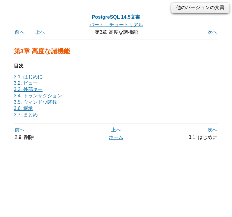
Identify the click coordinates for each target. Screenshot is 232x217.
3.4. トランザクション (38, 95)
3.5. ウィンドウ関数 (35, 102)
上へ (40, 32)
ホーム (116, 137)
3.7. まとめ (26, 114)
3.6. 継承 (23, 108)
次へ (212, 32)
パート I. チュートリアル (116, 24)
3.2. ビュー (26, 83)
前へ (19, 32)
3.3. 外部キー (28, 89)
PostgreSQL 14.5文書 (116, 17)
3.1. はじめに (28, 76)
